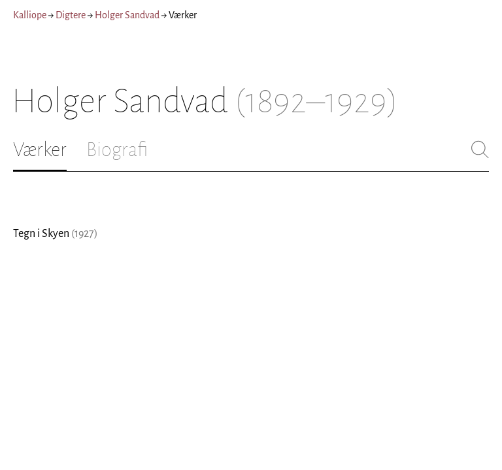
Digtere (71, 15)
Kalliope (29, 15)
